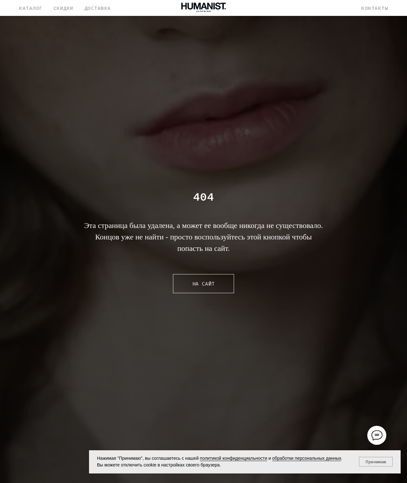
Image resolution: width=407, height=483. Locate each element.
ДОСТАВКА (97, 8)
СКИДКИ (63, 8)
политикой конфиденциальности (233, 458)
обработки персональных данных (306, 458)
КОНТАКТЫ (374, 8)
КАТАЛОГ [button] (31, 8)
